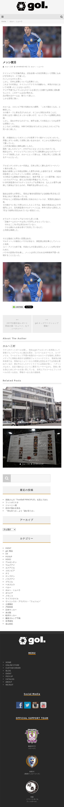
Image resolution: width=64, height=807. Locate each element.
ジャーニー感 (11, 505)
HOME (8, 662)
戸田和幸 (9, 607)
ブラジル (9, 581)
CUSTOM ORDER (13, 668)
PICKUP (8, 556)
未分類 (8, 612)
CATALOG (10, 679)
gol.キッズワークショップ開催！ (47, 324)
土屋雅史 (9, 604)
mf (6, 553)
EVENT (8, 548)
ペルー (8, 587)
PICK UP (9, 676)
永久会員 (32, 418)
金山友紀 (9, 623)
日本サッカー (11, 609)
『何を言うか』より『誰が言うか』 (20, 511)
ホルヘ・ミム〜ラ (37, 66)
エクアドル (10, 567)
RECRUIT (9, 684)
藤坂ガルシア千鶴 (12, 618)
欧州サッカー (11, 615)
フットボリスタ (11, 502)
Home (3, 21)
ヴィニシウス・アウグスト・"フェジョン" (23, 601)
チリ (7, 573)
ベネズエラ (10, 584)
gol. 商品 (9, 551)
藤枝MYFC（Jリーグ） (32, 746)
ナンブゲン (10, 576)
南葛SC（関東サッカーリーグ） (32, 772)
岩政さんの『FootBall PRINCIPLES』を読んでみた (26, 499)
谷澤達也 (9, 621)
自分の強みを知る (12, 508)
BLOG (8, 670)
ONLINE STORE (12, 665)
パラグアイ (10, 579)
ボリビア (9, 593)
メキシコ (9, 595)
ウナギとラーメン (32, 460)
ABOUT (9, 682)
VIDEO (8, 559)
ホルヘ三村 (9, 66)
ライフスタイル (11, 598)
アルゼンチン (11, 562)
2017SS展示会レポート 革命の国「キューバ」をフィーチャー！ (17, 326)
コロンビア (10, 570)
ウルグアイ (10, 565)
